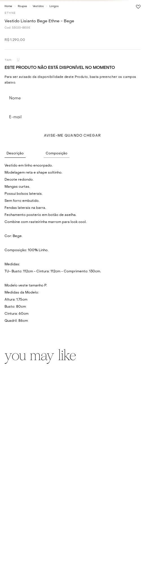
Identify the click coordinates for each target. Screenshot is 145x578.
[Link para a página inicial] (8, 6)
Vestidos (38, 6)
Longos (54, 6)
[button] (18, 60)
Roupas (22, 6)
